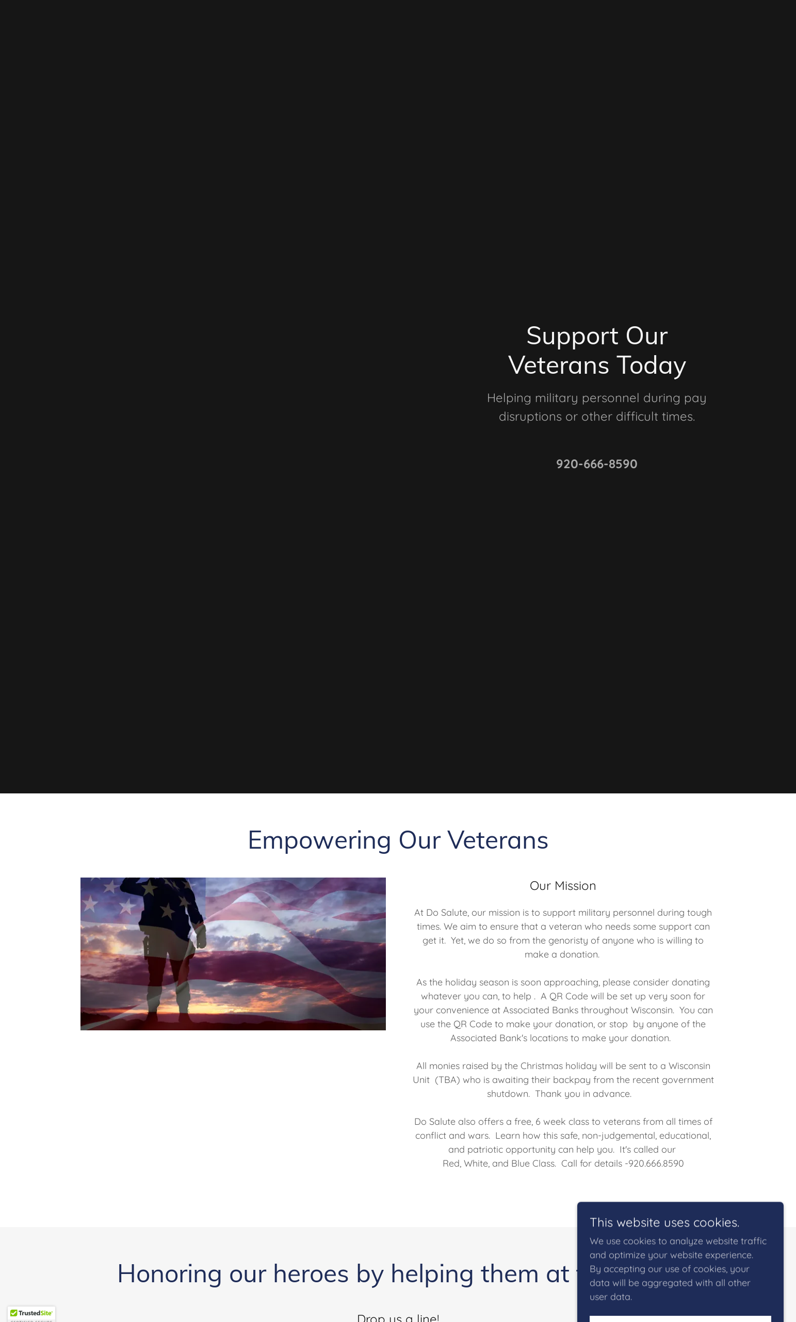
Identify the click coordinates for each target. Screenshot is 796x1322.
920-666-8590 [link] (597, 463)
